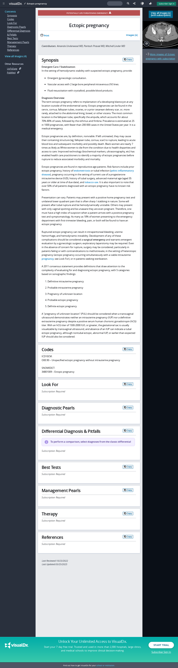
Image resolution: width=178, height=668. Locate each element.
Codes (10, 19)
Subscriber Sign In (161, 654)
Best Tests (12, 38)
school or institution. (105, 665)
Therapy (11, 46)
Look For (12, 23)
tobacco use (91, 182)
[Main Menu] (3, 3)
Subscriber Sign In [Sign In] (166, 3)
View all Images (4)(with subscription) (161, 14)
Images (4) (132, 35)
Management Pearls (18, 42)
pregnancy (48, 258)
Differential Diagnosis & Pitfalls (18, 32)
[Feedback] (151, 3)
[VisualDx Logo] (16, 3)
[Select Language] (143, 3)
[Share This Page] (135, 3)
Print (44, 35)
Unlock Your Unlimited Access (92, 644)
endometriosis (82, 170)
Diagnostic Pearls (16, 27)
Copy (129, 59)
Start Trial (161, 647)
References (13, 50)
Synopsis (12, 15)
